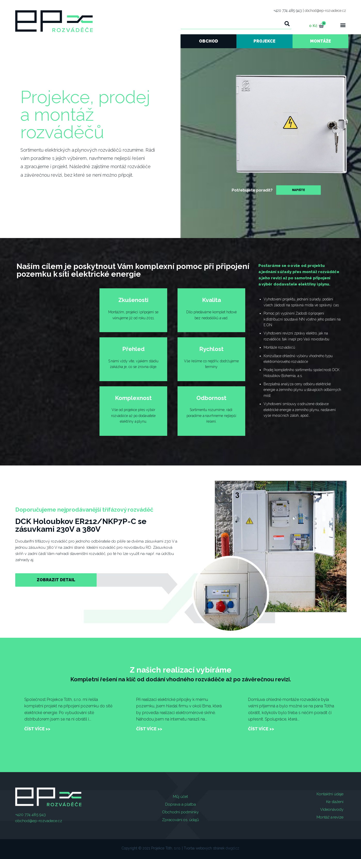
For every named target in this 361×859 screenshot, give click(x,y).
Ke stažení (334, 801)
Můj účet (180, 796)
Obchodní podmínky (180, 812)
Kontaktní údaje (330, 794)
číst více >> (37, 728)
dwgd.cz (232, 848)
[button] (343, 25)
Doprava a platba (180, 804)
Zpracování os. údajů (180, 819)
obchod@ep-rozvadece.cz (325, 11)
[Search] (287, 24)
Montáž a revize (330, 817)
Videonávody (331, 809)
